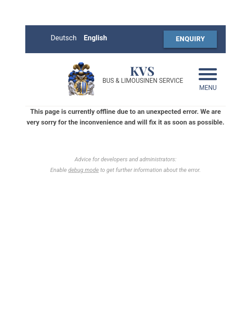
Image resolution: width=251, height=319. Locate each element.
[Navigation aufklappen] (208, 80)
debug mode (83, 170)
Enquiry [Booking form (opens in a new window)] (190, 39)
